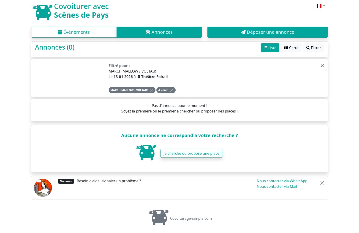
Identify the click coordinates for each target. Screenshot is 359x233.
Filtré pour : (119, 65)
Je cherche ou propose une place (191, 153)
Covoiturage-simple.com (179, 218)
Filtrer (313, 47)
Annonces (159, 32)
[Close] (152, 90)
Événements (74, 32)
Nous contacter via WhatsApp (282, 180)
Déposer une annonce (267, 32)
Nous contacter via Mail (277, 186)
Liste (270, 47)
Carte (291, 47)
